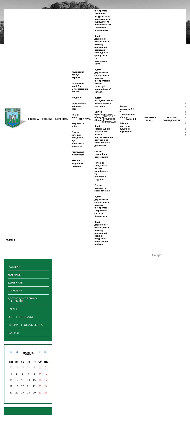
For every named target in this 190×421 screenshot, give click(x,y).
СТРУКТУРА (15, 290)
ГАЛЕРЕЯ (13, 333)
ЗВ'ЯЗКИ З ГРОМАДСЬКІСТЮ (25, 325)
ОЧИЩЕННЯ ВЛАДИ (20, 317)
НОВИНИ (14, 274)
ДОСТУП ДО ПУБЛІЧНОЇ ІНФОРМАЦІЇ (22, 300)
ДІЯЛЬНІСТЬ (15, 282)
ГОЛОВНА (14, 266)
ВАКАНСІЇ (13, 309)
